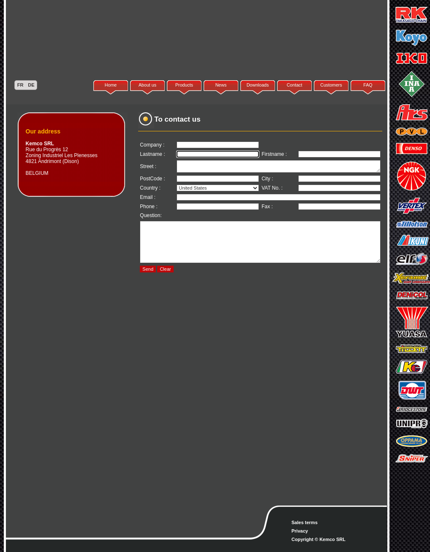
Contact (294, 84)
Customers (331, 84)
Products (184, 84)
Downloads (258, 84)
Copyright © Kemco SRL (318, 539)
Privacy (299, 530)
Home (111, 84)
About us (147, 84)
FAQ (367, 84)
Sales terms (304, 522)
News (221, 84)
